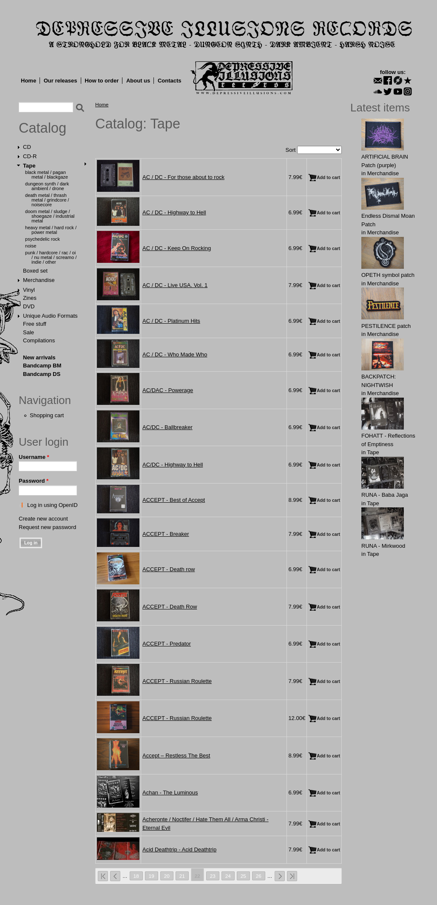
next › (280, 876)
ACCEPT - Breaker (165, 534)
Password (33, 481)
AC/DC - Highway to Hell (172, 464)
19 (151, 876)
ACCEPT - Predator (166, 643)
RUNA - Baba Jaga (384, 495)
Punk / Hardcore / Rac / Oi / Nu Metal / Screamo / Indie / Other (51, 257)
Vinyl (29, 290)
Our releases (60, 80)
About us (138, 80)
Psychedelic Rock (42, 239)
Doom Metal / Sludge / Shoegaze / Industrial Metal (49, 216)
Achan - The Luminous (170, 792)
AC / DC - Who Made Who (174, 354)
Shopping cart (47, 415)
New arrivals (39, 357)
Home (28, 80)
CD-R (30, 156)
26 (258, 876)
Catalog (42, 128)
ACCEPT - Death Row (169, 606)
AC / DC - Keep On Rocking (176, 248)
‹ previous (115, 876)
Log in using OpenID (52, 505)
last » (292, 876)
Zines (30, 298)
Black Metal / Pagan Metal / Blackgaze (46, 174)
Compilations (39, 340)
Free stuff (34, 324)
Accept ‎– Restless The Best (176, 755)
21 (182, 876)
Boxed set (35, 271)
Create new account (43, 518)
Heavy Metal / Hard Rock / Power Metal (51, 230)
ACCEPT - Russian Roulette (177, 681)
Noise (30, 245)
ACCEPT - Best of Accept (173, 500)
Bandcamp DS (41, 374)
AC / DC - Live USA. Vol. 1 (174, 285)
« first (103, 876)
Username (34, 457)
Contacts (170, 80)
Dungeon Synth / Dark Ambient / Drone (47, 186)
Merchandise (38, 280)
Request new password (47, 527)
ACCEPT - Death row (168, 569)
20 (167, 876)
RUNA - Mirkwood (383, 546)
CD (27, 147)
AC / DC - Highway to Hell (174, 212)
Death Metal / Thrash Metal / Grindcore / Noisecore (47, 200)
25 (243, 876)
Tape (29, 165)
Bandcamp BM (42, 365)
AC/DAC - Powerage (167, 390)
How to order (102, 80)
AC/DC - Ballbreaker (167, 427)
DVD (28, 306)
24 (228, 876)
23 (213, 876)
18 (136, 876)
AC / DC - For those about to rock (183, 177)
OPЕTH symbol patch (387, 275)
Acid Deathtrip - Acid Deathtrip (179, 849)
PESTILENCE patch (386, 326)
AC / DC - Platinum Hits (171, 321)
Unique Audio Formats (50, 316)
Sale (28, 332)
